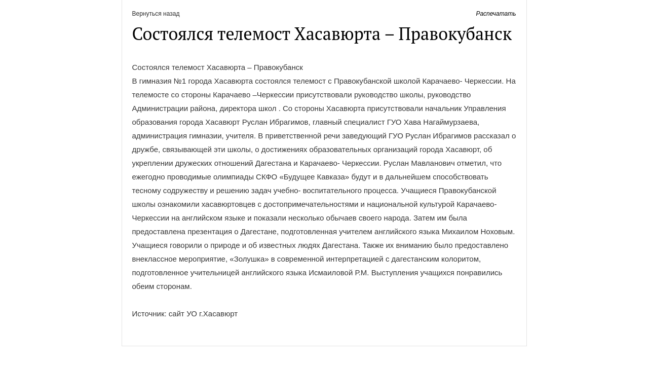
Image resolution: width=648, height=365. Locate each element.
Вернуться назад (156, 13)
